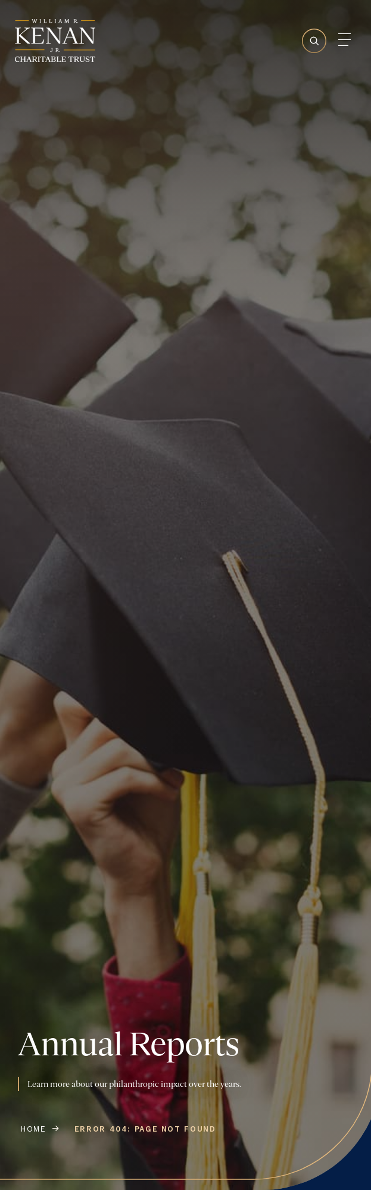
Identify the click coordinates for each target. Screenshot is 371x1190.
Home (33, 1128)
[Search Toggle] (314, 62)
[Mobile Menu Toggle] (344, 39)
